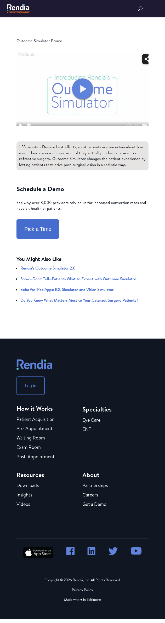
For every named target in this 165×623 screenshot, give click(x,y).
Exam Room (28, 447)
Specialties (97, 409)
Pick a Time (37, 229)
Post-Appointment (35, 457)
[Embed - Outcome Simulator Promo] (82, 89)
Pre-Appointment (34, 429)
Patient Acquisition (35, 419)
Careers (90, 495)
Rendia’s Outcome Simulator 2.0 (48, 268)
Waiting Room (30, 438)
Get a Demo (94, 504)
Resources (30, 474)
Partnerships (95, 486)
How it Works (34, 408)
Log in (30, 386)
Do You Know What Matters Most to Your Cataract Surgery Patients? (79, 300)
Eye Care (91, 420)
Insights (24, 495)
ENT (86, 429)
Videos (23, 504)
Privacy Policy (82, 589)
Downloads (27, 486)
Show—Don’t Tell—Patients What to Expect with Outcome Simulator (78, 279)
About (90, 474)
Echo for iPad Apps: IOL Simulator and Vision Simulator (66, 289)
